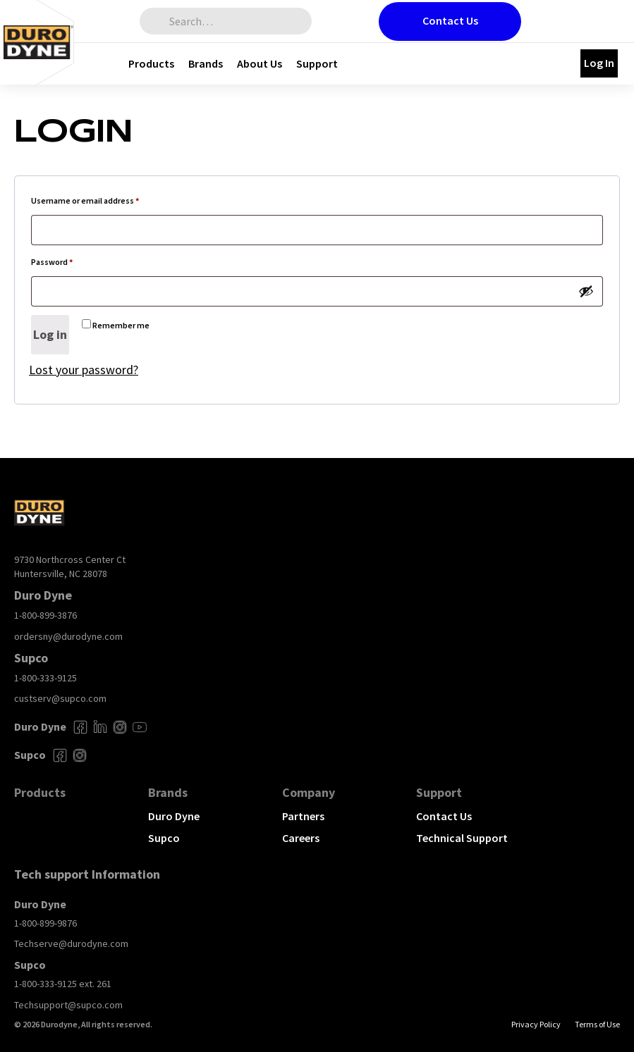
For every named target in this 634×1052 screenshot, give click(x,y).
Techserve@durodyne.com (71, 943)
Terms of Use (597, 1024)
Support (317, 63)
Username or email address (102, 199)
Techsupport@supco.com (68, 1004)
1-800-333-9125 (45, 678)
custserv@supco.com (60, 698)
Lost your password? (83, 369)
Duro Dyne (174, 816)
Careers (300, 838)
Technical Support (462, 838)
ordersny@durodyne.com (68, 636)
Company (308, 792)
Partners (303, 816)
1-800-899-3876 (45, 615)
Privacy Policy (536, 1024)
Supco (164, 838)
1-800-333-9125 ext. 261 (62, 983)
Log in (50, 334)
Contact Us (450, 20)
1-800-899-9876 (45, 923)
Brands (205, 63)
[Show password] (586, 291)
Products (151, 63)
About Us (259, 63)
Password (68, 260)
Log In (599, 63)
